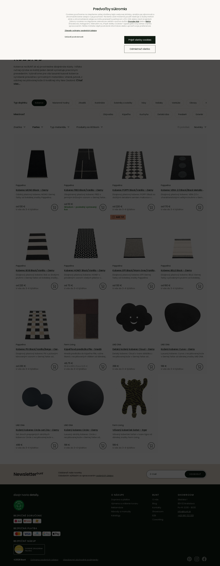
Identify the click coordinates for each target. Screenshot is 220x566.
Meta (148, 21)
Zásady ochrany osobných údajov (81, 30)
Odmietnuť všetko (140, 49)
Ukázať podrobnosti (74, 37)
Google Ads (133, 21)
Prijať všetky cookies (139, 39)
